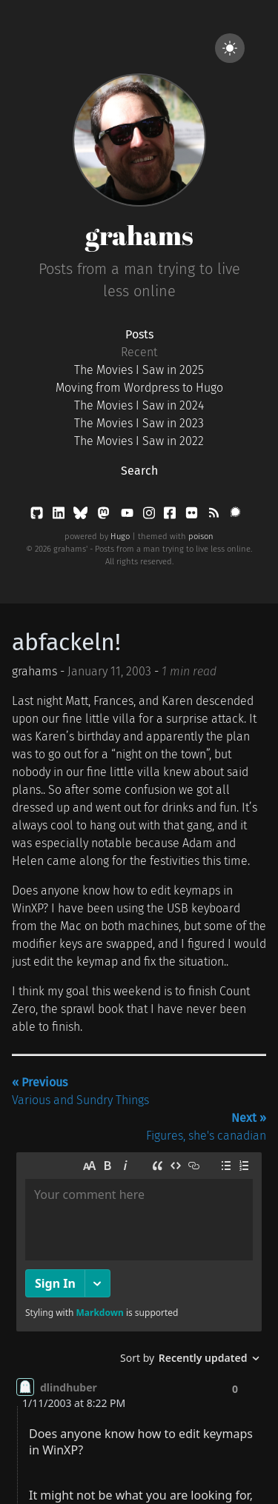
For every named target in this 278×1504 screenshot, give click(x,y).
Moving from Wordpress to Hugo (139, 388)
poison (201, 536)
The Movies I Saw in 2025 (139, 370)
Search (139, 471)
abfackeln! (66, 642)
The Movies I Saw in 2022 (139, 441)
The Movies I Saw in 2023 (139, 423)
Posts (139, 334)
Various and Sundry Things (80, 1091)
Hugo (120, 536)
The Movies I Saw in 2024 (139, 405)
